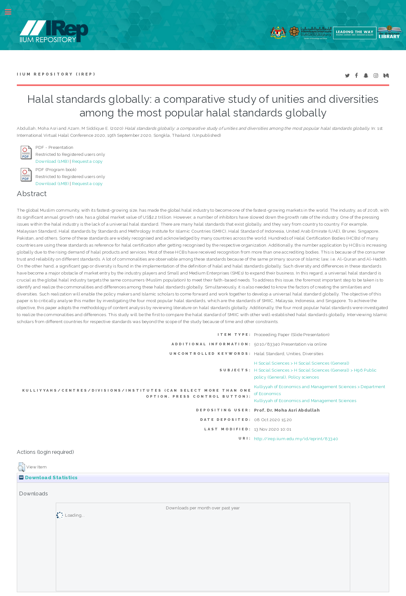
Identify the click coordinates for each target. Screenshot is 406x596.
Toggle (11, 12)
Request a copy (87, 161)
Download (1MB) (52, 161)
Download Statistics (48, 477)
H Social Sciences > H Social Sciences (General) (302, 363)
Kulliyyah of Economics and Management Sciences (305, 400)
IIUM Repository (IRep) (56, 74)
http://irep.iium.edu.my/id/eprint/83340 (296, 438)
